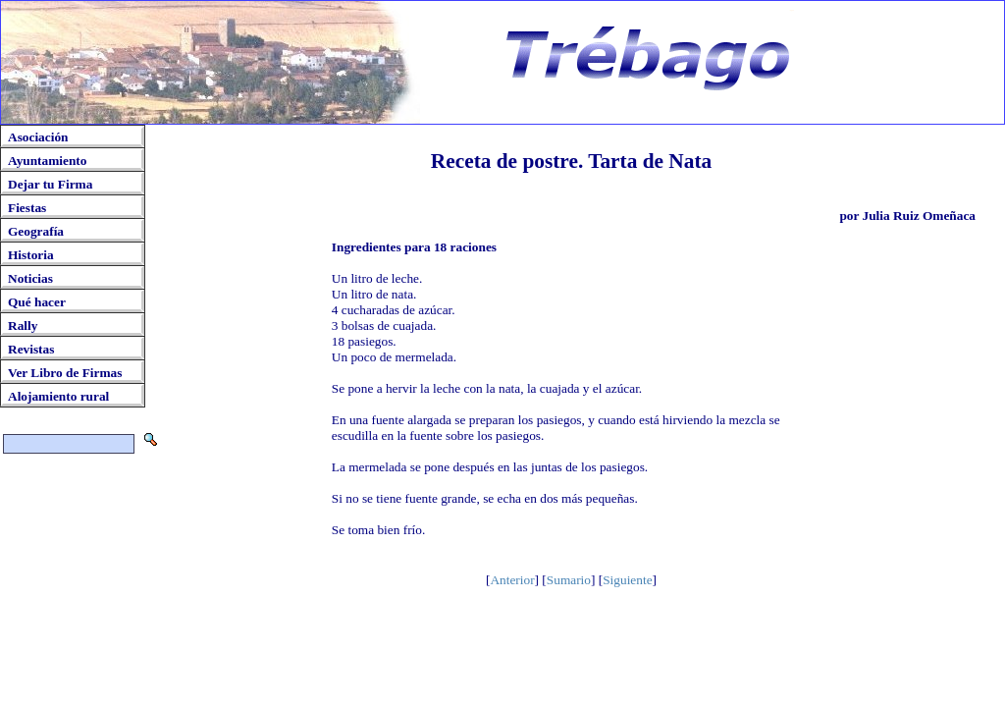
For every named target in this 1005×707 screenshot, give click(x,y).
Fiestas (27, 207)
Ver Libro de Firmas (65, 372)
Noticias (30, 278)
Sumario (569, 579)
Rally (22, 325)
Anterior (512, 579)
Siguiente (627, 579)
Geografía (36, 231)
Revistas (31, 349)
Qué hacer (37, 302)
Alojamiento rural (58, 396)
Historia (31, 254)
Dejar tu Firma (50, 184)
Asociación (38, 137)
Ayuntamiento (47, 160)
